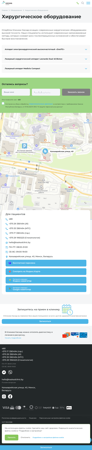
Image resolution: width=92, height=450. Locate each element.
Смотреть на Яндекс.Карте (24, 271)
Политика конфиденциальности (14, 418)
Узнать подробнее (13, 338)
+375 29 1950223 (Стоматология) (24, 238)
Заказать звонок (76, 92)
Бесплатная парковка (21, 263)
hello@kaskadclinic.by (19, 242)
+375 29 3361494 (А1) (18, 224)
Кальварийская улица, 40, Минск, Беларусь (31, 256)
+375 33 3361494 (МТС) (19, 228)
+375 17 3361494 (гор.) (19, 233)
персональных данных (41, 104)
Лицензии (32, 418)
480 (19, 100)
